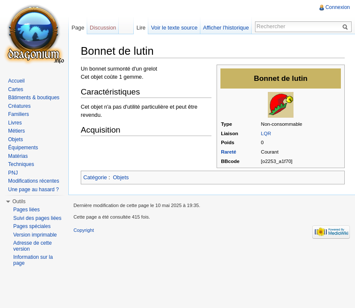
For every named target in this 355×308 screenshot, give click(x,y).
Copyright (83, 230)
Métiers (16, 131)
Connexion (338, 7)
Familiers (18, 114)
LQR (266, 133)
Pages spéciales (31, 226)
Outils (19, 201)
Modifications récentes (33, 181)
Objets (121, 177)
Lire (140, 27)
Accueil (16, 81)
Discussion (103, 27)
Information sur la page (33, 260)
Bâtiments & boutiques (33, 98)
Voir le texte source (174, 27)
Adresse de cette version (32, 246)
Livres (15, 123)
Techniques (21, 164)
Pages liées (26, 210)
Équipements (23, 148)
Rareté (228, 151)
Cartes (15, 89)
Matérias (18, 156)
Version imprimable (35, 235)
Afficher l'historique (226, 27)
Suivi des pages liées (37, 218)
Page (77, 27)
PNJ (13, 173)
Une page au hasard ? (33, 189)
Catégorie (95, 177)
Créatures (19, 106)
